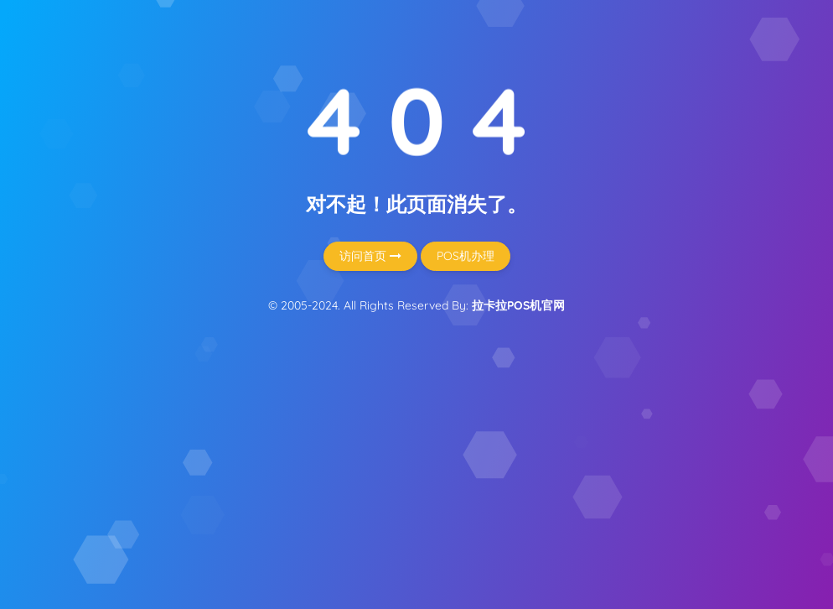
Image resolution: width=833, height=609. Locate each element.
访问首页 (370, 255)
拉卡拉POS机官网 (518, 305)
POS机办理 (465, 255)
